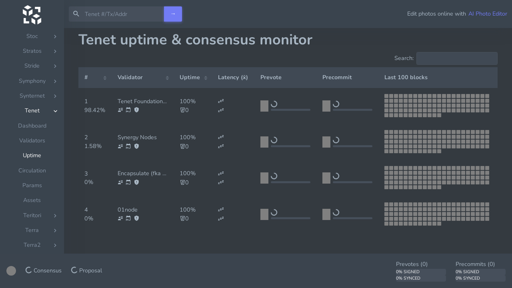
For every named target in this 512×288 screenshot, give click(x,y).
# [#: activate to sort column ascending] (86, 77)
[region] (32, 158)
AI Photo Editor (487, 14)
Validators (32, 140)
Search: (446, 58)
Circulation (32, 170)
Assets (32, 200)
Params (32, 185)
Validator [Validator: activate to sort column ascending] (130, 77)
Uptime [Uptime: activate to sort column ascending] (190, 77)
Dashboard (32, 126)
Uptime (32, 155)
